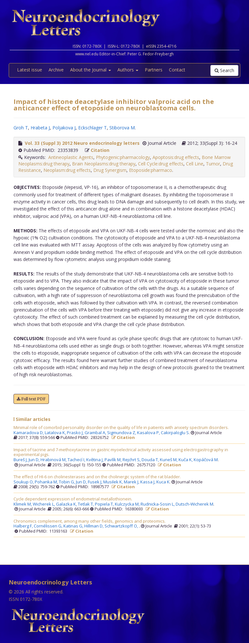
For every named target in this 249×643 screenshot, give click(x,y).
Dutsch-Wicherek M (194, 504)
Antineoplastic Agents (70, 157)
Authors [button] (127, 70)
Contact (177, 70)
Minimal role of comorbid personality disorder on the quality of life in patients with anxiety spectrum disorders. (121, 427)
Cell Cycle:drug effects (160, 164)
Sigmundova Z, (122, 432)
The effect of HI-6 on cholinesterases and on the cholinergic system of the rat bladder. (97, 477)
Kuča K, (186, 459)
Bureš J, (21, 459)
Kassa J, (148, 482)
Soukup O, (24, 482)
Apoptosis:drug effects (175, 157)
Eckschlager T (92, 128)
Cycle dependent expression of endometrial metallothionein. (73, 499)
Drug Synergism (109, 170)
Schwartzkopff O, (122, 526)
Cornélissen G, (48, 526)
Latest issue (29, 70)
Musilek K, (113, 482)
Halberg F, (24, 526)
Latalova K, (56, 432)
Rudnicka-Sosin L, (158, 504)
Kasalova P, (149, 432)
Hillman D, (94, 526)
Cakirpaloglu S (175, 432)
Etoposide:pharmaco (150, 170)
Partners (153, 70)
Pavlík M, (114, 459)
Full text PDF (31, 398)
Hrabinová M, (54, 459)
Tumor (213, 164)
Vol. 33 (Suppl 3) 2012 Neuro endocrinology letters (82, 143)
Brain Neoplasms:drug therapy (103, 164)
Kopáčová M (206, 459)
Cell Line (194, 164)
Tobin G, (67, 482)
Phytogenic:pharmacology (123, 157)
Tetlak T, (86, 504)
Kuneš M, (169, 459)
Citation (100, 150)
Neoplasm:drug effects (67, 170)
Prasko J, (76, 432)
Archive (56, 70)
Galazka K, (67, 504)
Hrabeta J (40, 128)
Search (224, 70)
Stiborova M (122, 128)
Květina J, (95, 459)
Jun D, (35, 459)
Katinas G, (73, 526)
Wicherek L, (44, 504)
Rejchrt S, (132, 459)
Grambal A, (96, 432)
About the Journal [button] (90, 70)
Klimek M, (23, 504)
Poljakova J (64, 128)
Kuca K (163, 482)
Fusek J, (95, 482)
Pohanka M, (47, 482)
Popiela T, (105, 504)
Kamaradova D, (29, 432)
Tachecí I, (77, 459)
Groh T (21, 128)
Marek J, (132, 482)
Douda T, (151, 459)
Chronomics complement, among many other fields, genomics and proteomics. (90, 521)
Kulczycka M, (128, 504)
